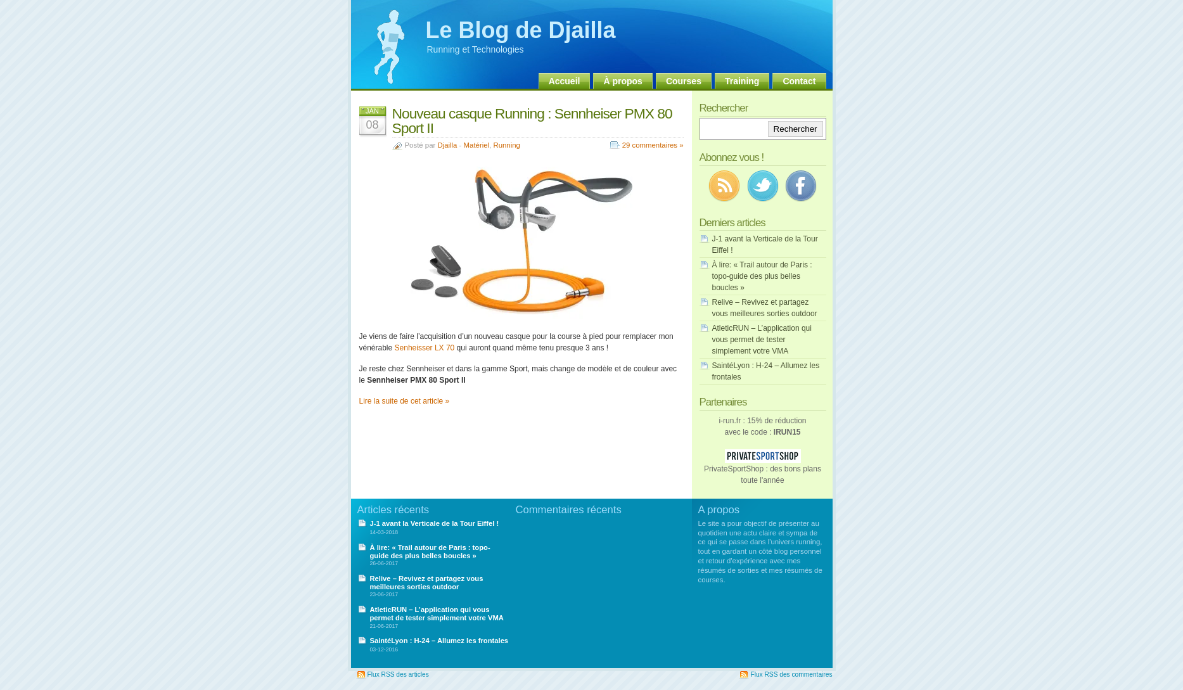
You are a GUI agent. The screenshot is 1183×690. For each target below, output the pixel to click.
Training (742, 81)
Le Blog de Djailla (521, 30)
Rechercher (795, 129)
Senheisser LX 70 (425, 347)
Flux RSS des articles (398, 674)
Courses (683, 81)
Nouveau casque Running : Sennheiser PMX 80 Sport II (532, 120)
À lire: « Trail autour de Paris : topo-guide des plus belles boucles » (762, 276)
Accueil (564, 81)
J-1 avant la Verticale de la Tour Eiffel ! (434, 523)
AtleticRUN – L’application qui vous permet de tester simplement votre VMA (762, 339)
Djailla (447, 145)
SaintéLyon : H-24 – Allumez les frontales (439, 640)
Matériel (477, 145)
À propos (622, 81)
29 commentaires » (653, 145)
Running (506, 145)
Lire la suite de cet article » (404, 401)
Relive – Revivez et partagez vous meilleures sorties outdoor (426, 583)
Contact (799, 81)
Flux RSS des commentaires (791, 674)
